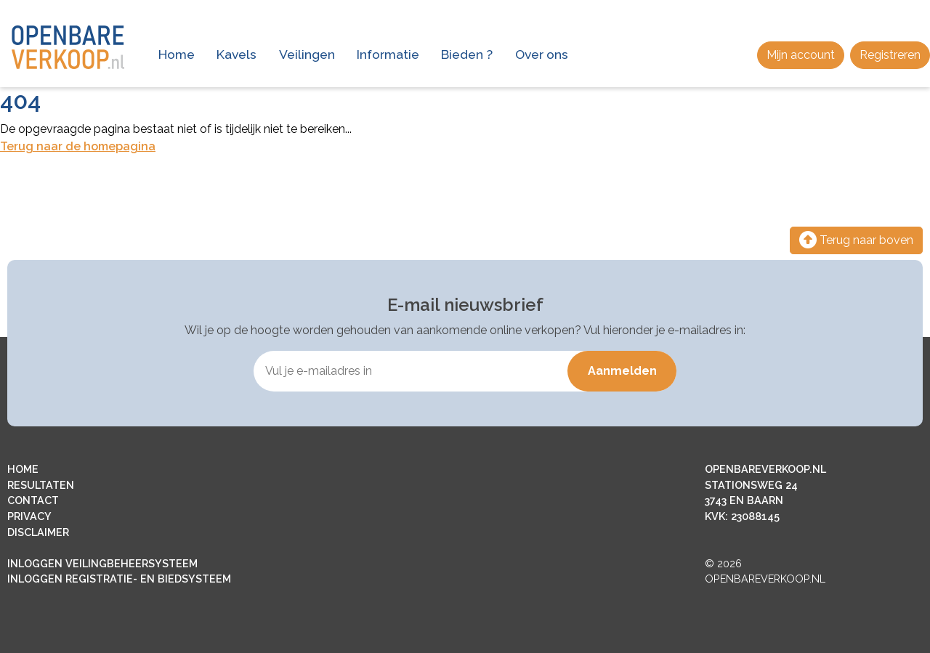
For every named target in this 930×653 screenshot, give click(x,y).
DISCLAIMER (38, 532)
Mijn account (801, 55)
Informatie (388, 54)
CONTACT (33, 500)
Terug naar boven (856, 240)
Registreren (890, 55)
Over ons (541, 54)
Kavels (236, 54)
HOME (23, 469)
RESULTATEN (40, 485)
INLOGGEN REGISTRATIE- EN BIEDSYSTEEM (119, 578)
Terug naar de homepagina (77, 146)
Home (176, 54)
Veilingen (307, 54)
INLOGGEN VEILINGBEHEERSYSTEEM (102, 563)
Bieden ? (467, 54)
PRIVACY (29, 516)
